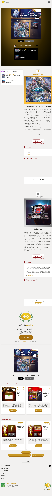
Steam (29, 153)
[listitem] (37, 45)
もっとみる (38, 134)
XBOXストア (39, 181)
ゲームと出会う (4, 470)
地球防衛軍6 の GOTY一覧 (38, 455)
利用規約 (24, 341)
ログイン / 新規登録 (5, 465)
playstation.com (31, 181)
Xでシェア (21, 41)
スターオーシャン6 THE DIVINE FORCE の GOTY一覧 (19, 455)
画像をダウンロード (29, 41)
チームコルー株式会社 (11, 483)
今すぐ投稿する (26, 337)
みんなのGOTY (4, 468)
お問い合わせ (4, 478)
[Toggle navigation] (49, 2)
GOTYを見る (12, 410)
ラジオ (2, 473)
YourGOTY (4, 6)
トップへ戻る (26, 461)
